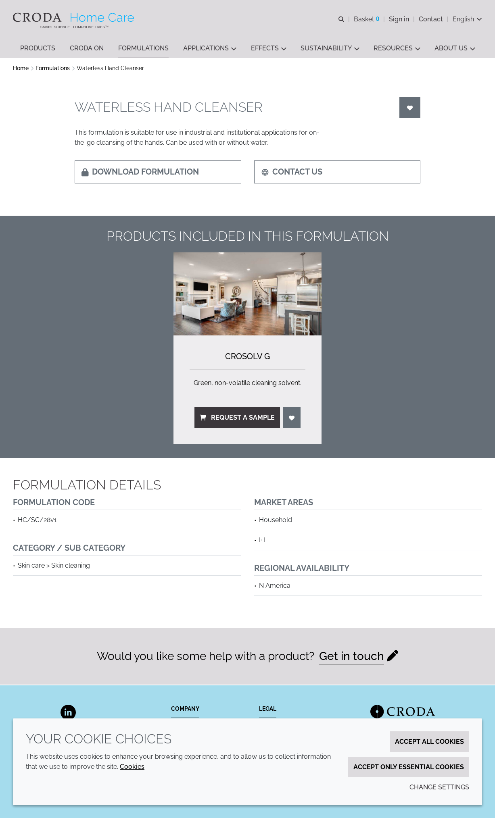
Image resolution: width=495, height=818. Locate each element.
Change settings (439, 787)
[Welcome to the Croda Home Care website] (74, 17)
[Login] (409, 108)
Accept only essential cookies (408, 767)
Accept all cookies (429, 741)
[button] (37, 48)
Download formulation (140, 172)
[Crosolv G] (247, 294)
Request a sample (237, 418)
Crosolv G (247, 357)
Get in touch (351, 657)
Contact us (291, 172)
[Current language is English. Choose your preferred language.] (467, 19)
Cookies (132, 766)
